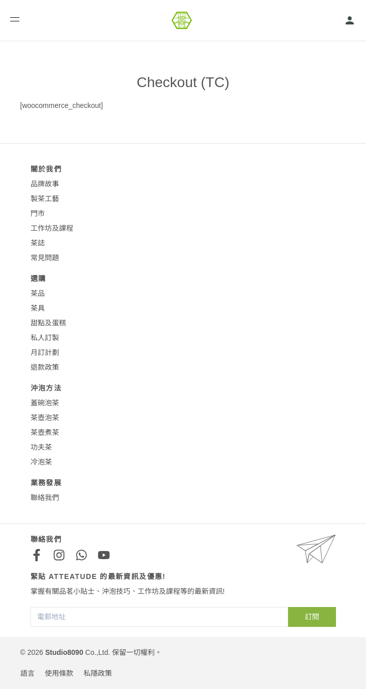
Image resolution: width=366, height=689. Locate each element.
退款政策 (45, 367)
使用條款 (59, 673)
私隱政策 (97, 673)
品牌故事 (45, 184)
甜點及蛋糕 (48, 323)
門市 (38, 213)
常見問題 (45, 258)
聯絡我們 (45, 497)
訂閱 (312, 617)
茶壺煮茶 (45, 432)
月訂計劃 (45, 352)
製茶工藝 (45, 199)
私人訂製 (45, 338)
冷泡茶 (41, 462)
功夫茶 (41, 447)
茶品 (38, 293)
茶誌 (38, 243)
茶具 (38, 308)
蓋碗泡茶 (45, 403)
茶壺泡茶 (45, 418)
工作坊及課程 (52, 228)
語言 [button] (27, 673)
